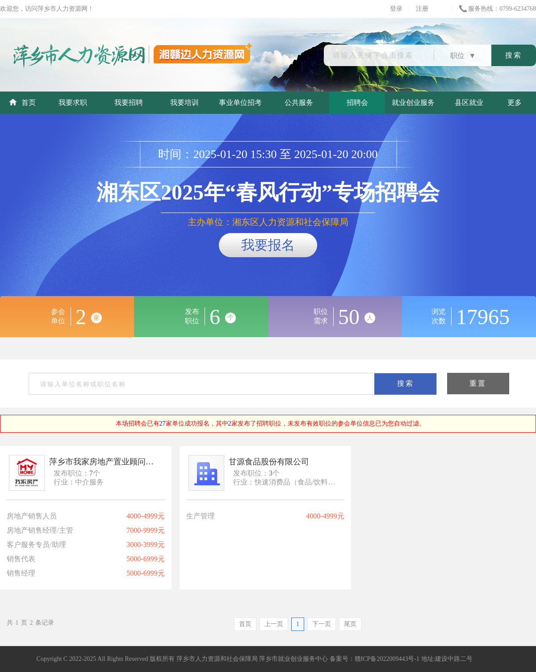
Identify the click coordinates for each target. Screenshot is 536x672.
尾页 (350, 624)
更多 (514, 102)
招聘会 (357, 102)
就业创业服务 (413, 102)
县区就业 (469, 102)
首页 (22, 102)
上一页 (273, 624)
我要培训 (184, 102)
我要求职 (73, 102)
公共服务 (299, 102)
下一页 (321, 624)
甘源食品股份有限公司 (269, 461)
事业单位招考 (240, 102)
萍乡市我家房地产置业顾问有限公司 (102, 461)
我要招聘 (128, 102)
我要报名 (268, 245)
